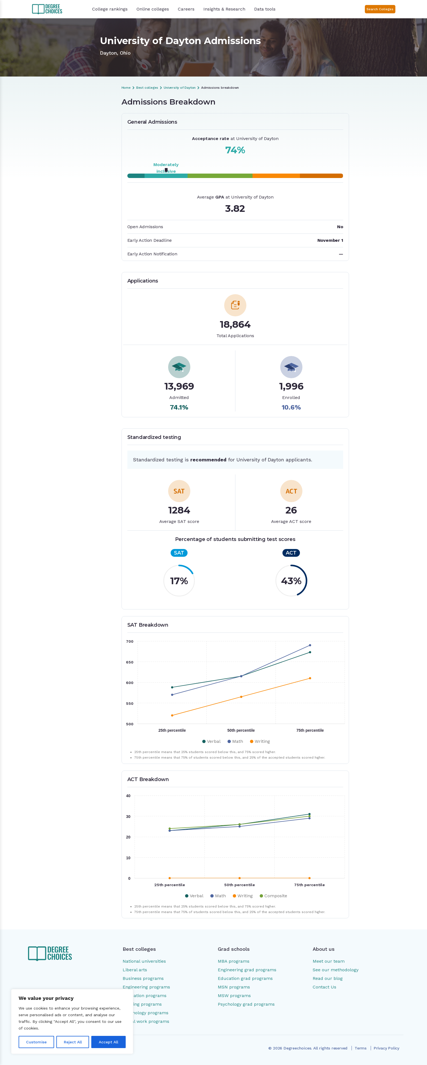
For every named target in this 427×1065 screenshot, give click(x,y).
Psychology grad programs (246, 1004)
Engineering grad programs (247, 969)
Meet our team (329, 961)
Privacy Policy (386, 1048)
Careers (186, 9)
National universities (144, 961)
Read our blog (328, 978)
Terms (361, 1048)
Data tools (265, 9)
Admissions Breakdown (70, 115)
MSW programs (234, 995)
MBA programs (233, 961)
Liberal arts (135, 969)
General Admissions (67, 125)
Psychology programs (145, 1012)
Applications (60, 134)
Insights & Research (224, 9)
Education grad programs (245, 978)
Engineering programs (146, 987)
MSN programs (234, 987)
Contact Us (324, 987)
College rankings (110, 9)
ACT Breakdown (64, 153)
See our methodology (335, 969)
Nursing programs (142, 1004)
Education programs (144, 995)
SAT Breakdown (64, 144)
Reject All (73, 1042)
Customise (36, 1042)
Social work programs (146, 1021)
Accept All (108, 1042)
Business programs (143, 978)
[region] (72, 1021)
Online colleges (153, 9)
